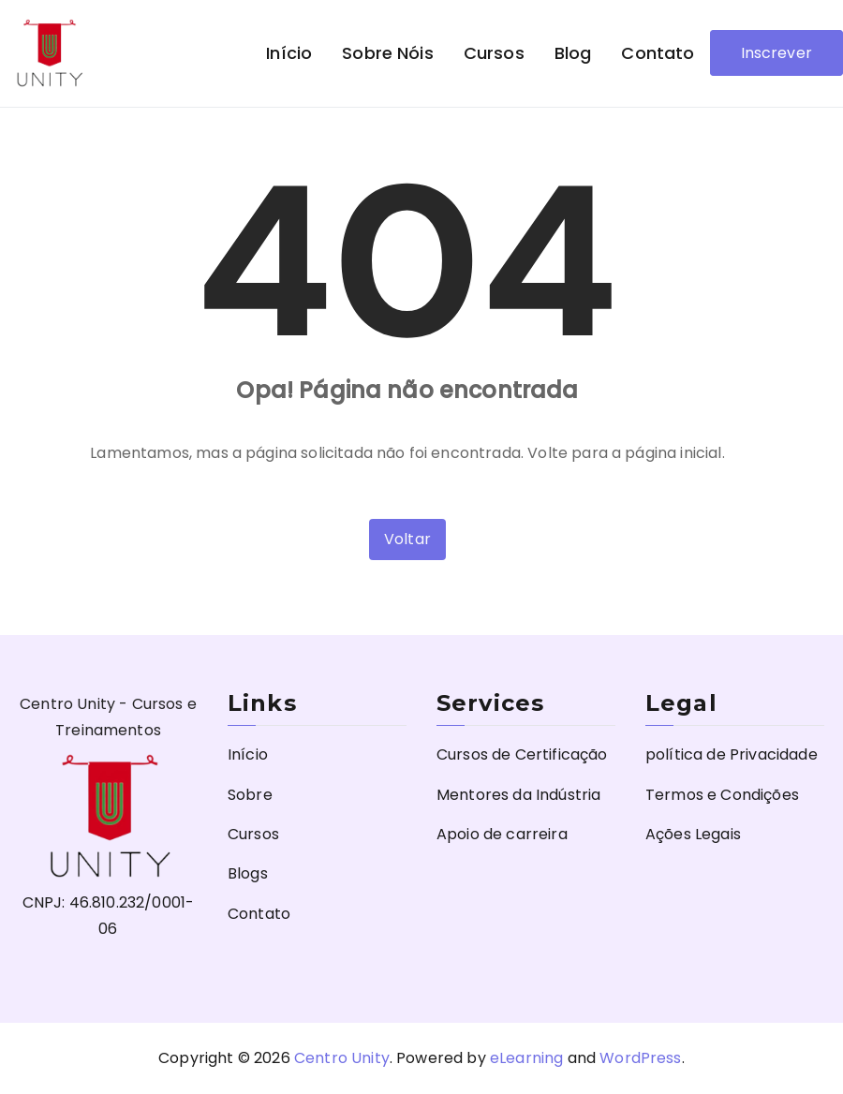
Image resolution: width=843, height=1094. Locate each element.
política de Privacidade (731, 754)
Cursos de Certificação (522, 754)
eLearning (526, 1058)
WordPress (640, 1058)
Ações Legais (693, 834)
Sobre (250, 795)
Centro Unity (342, 1058)
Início (289, 53)
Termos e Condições (722, 795)
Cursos (494, 53)
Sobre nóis (388, 53)
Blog (573, 53)
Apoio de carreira (502, 834)
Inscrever (776, 53)
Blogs (248, 873)
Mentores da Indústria (518, 795)
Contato (657, 53)
